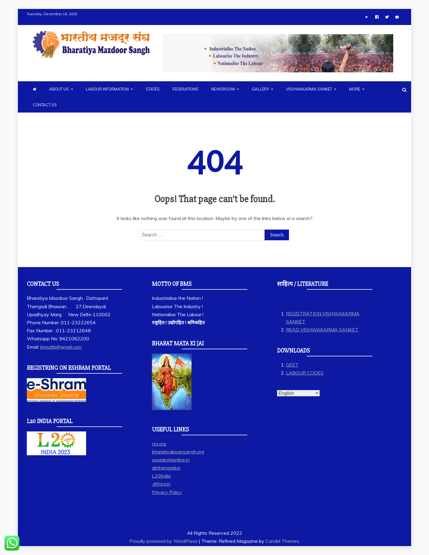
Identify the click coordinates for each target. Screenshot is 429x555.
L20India (161, 476)
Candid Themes (282, 541)
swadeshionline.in (170, 460)
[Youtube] (397, 17)
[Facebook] (377, 17)
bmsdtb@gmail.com (61, 347)
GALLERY (260, 89)
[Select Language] (298, 393)
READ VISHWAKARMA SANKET (322, 330)
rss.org (159, 444)
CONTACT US (45, 104)
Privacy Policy (167, 492)
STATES (153, 89)
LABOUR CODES (305, 373)
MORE (354, 89)
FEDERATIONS (185, 89)
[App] (367, 17)
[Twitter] (387, 17)
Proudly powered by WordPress (164, 541)
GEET (292, 365)
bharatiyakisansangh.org (178, 452)
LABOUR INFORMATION (107, 89)
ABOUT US (59, 89)
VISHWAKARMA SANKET (309, 89)
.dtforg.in (161, 484)
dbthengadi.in (166, 468)
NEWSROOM (223, 89)
